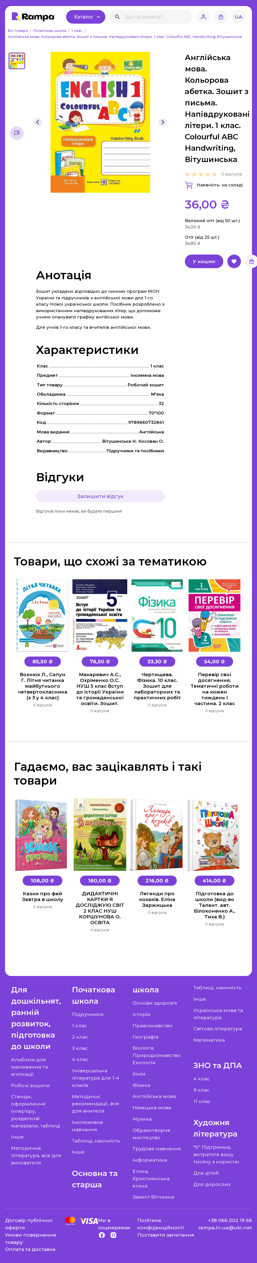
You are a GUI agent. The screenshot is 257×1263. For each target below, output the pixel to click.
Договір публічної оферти (29, 1224)
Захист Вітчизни (154, 1197)
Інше (17, 1137)
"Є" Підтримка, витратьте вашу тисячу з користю (216, 1154)
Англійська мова (154, 1096)
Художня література (215, 1128)
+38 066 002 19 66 (230, 1220)
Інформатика (150, 1160)
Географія (145, 1037)
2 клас (80, 1037)
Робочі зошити (30, 1085)
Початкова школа (50, 30)
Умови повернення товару (30, 1238)
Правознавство (153, 1026)
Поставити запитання (165, 1235)
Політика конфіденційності (160, 1224)
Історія (141, 1014)
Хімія (139, 1074)
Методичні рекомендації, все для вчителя (95, 1103)
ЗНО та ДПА (217, 1065)
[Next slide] (163, 122)
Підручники (88, 1014)
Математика (209, 1040)
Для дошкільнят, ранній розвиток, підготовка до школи (36, 1018)
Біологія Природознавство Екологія (157, 1055)
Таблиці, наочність (96, 1141)
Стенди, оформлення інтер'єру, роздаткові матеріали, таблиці (35, 1110)
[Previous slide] (38, 122)
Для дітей (206, 1173)
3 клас (80, 1048)
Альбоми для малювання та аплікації (29, 1066)
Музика (142, 1119)
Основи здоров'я (155, 1003)
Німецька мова (152, 1108)
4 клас (80, 1059)
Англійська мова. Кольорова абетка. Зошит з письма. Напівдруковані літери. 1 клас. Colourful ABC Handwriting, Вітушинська (125, 36)
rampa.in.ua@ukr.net (225, 1228)
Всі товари (18, 30)
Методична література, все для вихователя (36, 1155)
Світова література (217, 1029)
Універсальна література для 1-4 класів (95, 1078)
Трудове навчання (157, 1149)
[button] (17, 61)
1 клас (77, 30)
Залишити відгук (100, 496)
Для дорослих (212, 1184)
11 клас (201, 1101)
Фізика (141, 1085)
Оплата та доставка (30, 1249)
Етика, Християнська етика (151, 1178)
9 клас (201, 1090)
